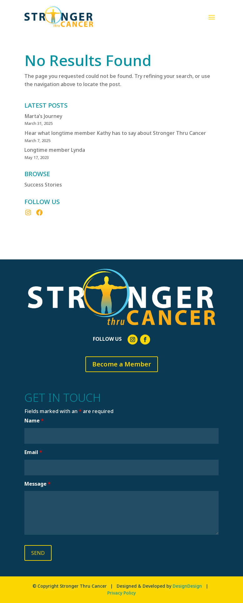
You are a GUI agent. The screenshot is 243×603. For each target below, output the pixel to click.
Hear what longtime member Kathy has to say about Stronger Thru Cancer (115, 133)
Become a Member (121, 364)
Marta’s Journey (43, 116)
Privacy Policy (121, 593)
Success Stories (43, 184)
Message (37, 483)
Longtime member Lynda (54, 149)
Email (33, 452)
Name (34, 420)
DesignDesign (187, 586)
